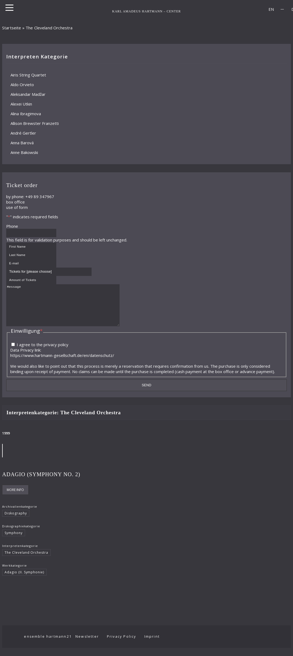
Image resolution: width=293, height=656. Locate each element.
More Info (15, 498)
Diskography (16, 521)
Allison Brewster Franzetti (35, 123)
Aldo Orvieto (22, 84)
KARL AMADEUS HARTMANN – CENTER (146, 11)
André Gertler (23, 133)
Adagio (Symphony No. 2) (41, 482)
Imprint (157, 644)
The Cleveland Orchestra (26, 560)
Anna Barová (22, 142)
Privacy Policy (126, 644)
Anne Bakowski (24, 152)
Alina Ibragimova (26, 113)
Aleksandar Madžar (28, 94)
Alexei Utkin (21, 104)
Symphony (14, 541)
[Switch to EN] (271, 9)
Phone (12, 226)
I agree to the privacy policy (42, 352)
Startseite (11, 27)
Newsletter (92, 644)
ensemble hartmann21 (53, 644)
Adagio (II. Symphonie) (24, 580)
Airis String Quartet (28, 75)
